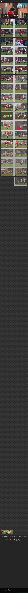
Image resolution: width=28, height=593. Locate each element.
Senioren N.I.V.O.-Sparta (14, 536)
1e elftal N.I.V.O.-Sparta (5, 536)
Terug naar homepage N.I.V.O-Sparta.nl (14, 540)
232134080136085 (14, 543)
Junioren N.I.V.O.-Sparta (23, 536)
